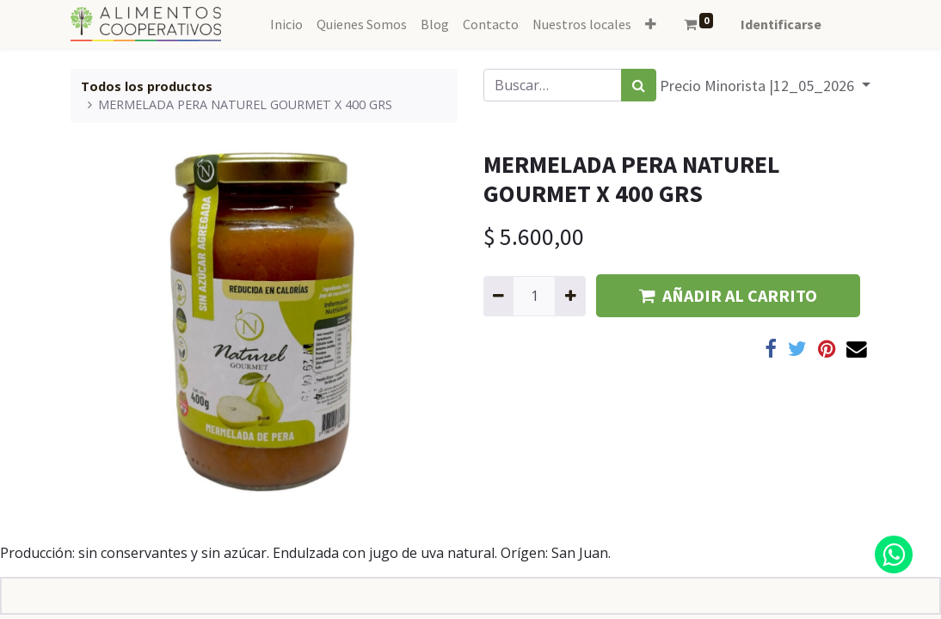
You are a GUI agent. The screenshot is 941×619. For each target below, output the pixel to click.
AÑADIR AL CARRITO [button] (728, 295)
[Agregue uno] (570, 296)
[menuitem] (286, 24)
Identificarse (781, 24)
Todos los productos (146, 86)
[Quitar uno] (498, 296)
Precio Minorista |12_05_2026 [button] (759, 85)
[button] (650, 24)
